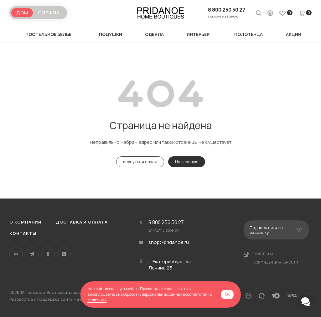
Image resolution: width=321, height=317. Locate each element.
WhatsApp (64, 254)
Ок (227, 294)
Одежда (49, 12)
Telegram (32, 254)
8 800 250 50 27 (226, 9)
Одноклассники (48, 254)
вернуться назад (140, 161)
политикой (96, 300)
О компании (25, 222)
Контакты (22, 233)
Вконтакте (16, 254)
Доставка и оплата (82, 222)
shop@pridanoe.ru (168, 242)
